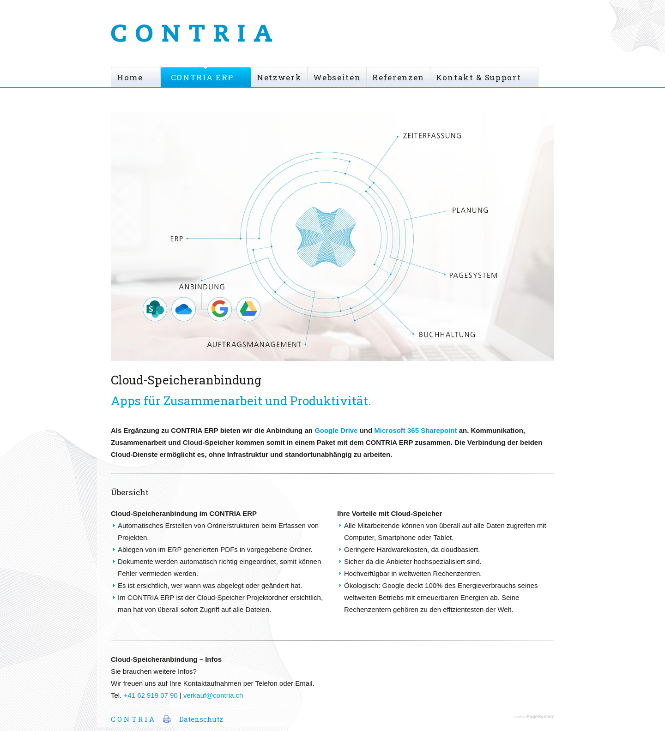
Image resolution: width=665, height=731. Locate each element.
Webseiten (337, 77)
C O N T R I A (132, 719)
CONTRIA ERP (202, 77)
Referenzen (398, 77)
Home (130, 77)
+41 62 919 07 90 (151, 695)
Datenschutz (201, 719)
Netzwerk (279, 77)
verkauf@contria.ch (213, 695)
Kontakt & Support (478, 77)
